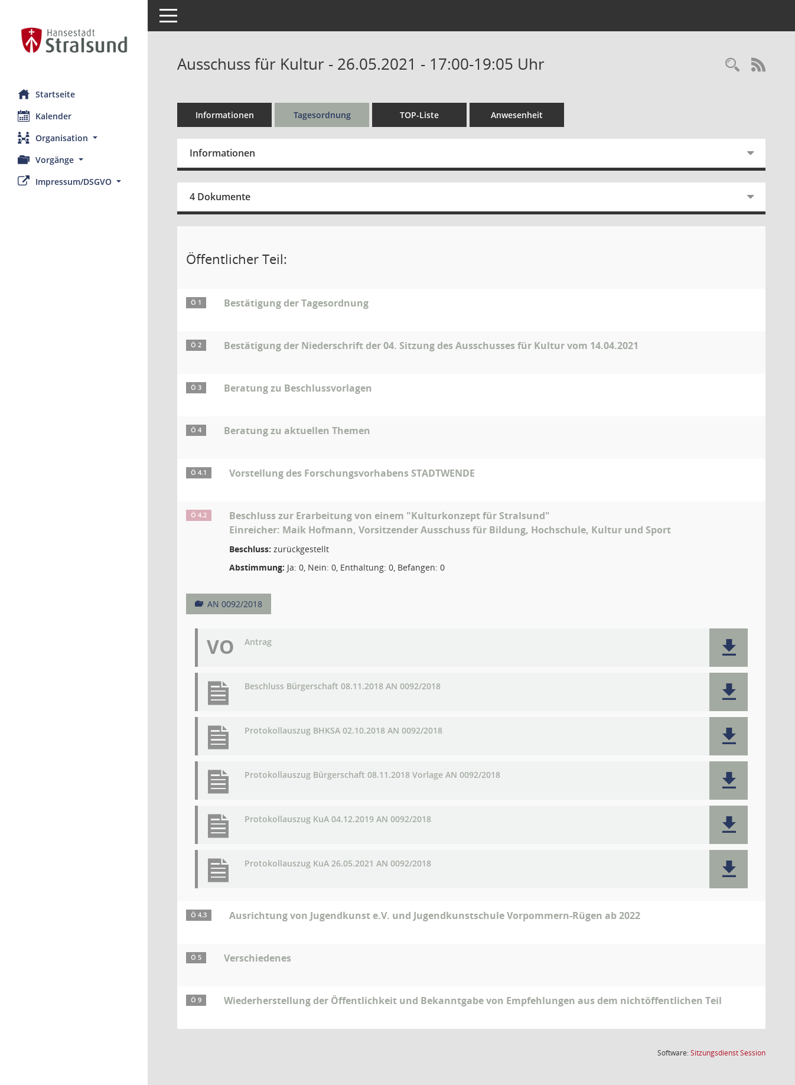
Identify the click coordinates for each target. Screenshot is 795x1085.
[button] (74, 138)
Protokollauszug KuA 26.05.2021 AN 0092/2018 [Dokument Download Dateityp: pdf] (338, 864)
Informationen (225, 114)
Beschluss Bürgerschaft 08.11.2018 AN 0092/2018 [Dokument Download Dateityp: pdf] (343, 687)
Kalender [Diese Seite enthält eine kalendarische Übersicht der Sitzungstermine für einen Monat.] (44, 116)
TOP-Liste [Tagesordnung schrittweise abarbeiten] (419, 114)
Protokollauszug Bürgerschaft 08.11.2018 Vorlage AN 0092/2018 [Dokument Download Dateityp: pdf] (372, 775)
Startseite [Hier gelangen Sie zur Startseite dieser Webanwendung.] (46, 94)
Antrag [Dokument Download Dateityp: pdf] (258, 642)
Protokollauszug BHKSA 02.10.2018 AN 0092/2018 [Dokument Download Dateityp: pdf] (343, 731)
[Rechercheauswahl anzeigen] (732, 65)
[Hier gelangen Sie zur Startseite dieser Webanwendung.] (74, 40)
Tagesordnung (322, 114)
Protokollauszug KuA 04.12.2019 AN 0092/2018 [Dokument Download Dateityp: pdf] (338, 819)
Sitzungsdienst (727, 1053)
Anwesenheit (517, 114)
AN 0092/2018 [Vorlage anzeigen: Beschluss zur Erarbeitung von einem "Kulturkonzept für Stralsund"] (234, 604)
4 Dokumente (220, 196)
